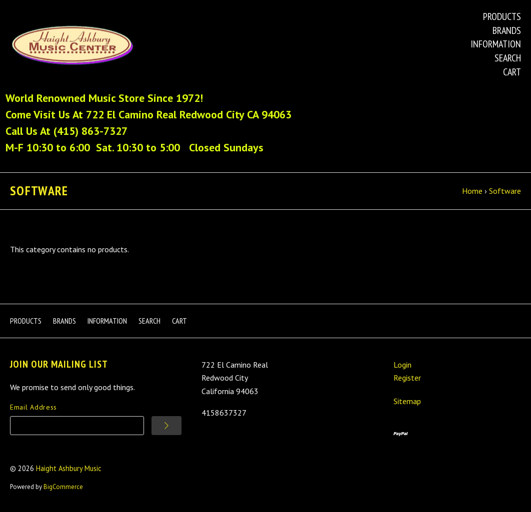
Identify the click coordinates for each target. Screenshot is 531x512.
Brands (506, 30)
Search (507, 57)
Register (407, 378)
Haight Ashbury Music (69, 468)
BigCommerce (63, 487)
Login (403, 365)
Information (495, 43)
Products (502, 16)
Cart (512, 71)
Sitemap (407, 401)
